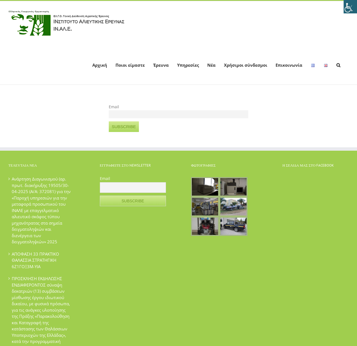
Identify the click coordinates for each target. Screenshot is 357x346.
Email (114, 106)
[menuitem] (99, 65)
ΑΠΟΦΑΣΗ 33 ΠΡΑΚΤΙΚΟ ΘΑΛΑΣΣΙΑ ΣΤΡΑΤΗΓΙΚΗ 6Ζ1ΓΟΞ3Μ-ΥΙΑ (35, 260)
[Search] (338, 65)
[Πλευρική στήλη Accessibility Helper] (350, 6)
